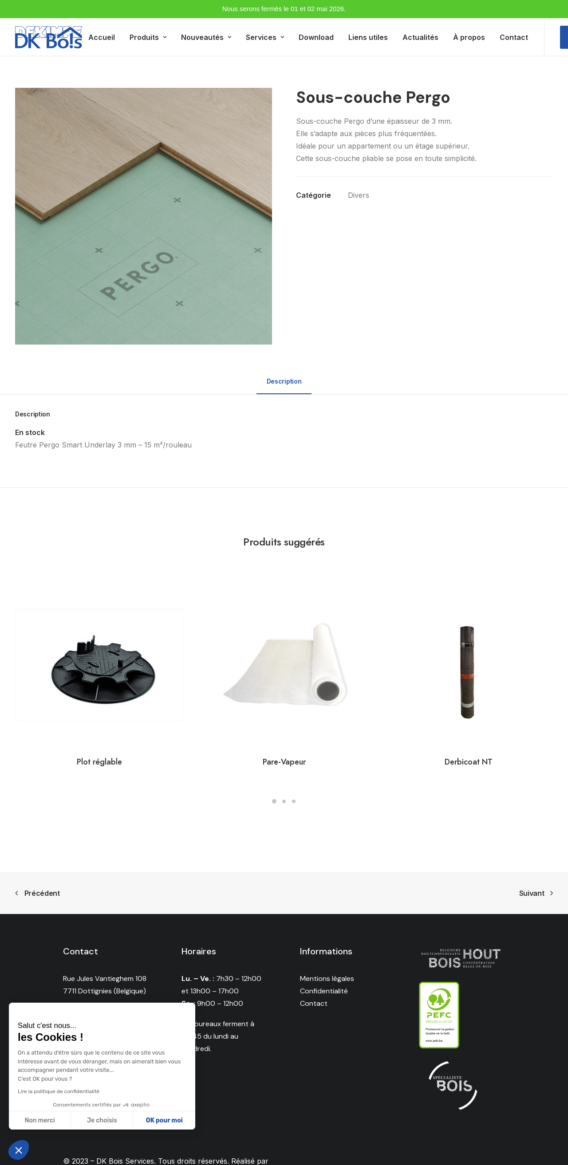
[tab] (284, 385)
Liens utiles (368, 37)
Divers (358, 195)
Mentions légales (327, 978)
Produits (148, 37)
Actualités (420, 37)
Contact (514, 37)
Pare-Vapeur (284, 762)
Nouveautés (206, 37)
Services (265, 37)
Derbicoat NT (469, 762)
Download (316, 37)
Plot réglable (99, 762)
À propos (469, 37)
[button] (18, 1150)
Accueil (101, 37)
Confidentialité (324, 991)
